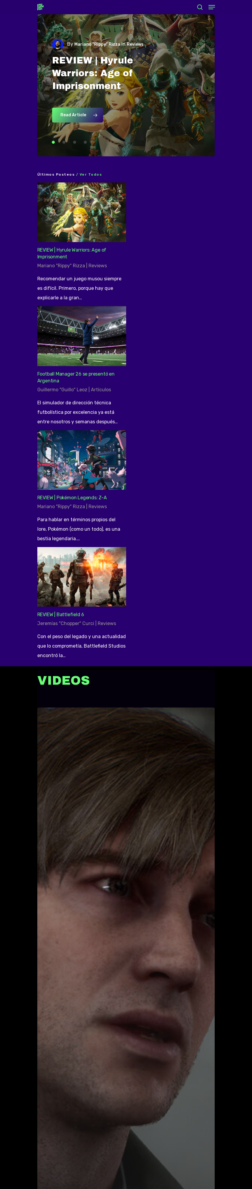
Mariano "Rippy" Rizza (97, 44)
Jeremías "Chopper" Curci (65, 623)
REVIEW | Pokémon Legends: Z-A (72, 497)
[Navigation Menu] (211, 7)
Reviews (98, 265)
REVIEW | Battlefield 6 (60, 614)
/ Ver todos (88, 174)
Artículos (101, 389)
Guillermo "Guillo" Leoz (62, 389)
